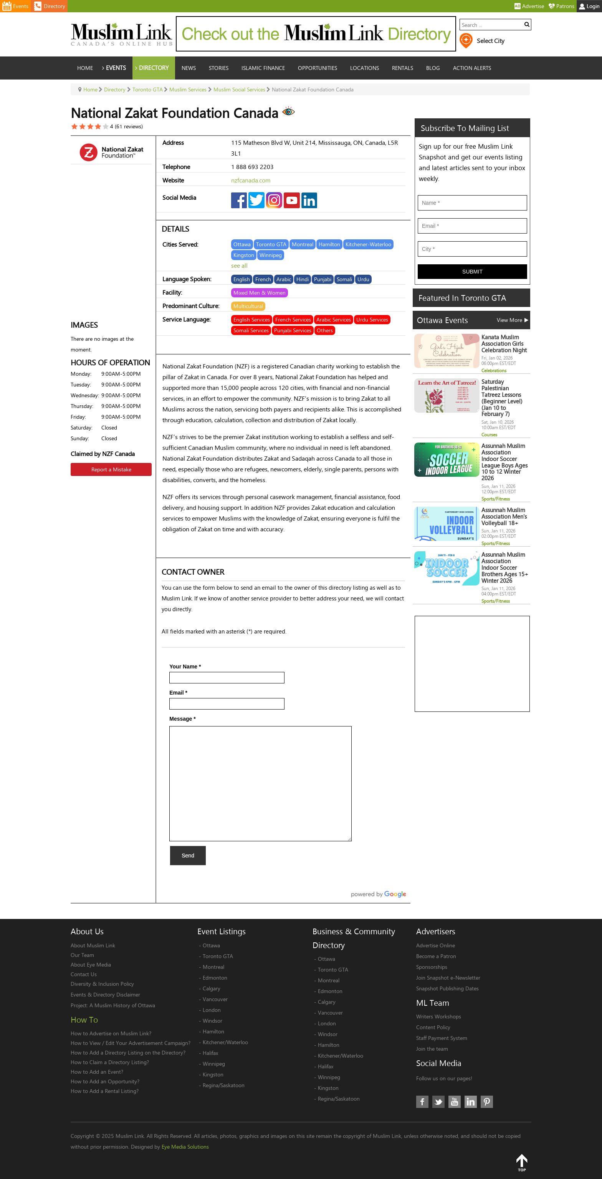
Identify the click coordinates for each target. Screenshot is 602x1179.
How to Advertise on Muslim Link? (111, 1033)
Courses (489, 434)
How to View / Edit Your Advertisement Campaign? (130, 1043)
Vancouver (215, 999)
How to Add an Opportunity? (105, 1081)
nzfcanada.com (251, 180)
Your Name (185, 666)
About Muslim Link (93, 945)
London (212, 1010)
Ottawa (211, 945)
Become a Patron (436, 956)
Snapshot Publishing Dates (447, 988)
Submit (472, 272)
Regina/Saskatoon (224, 1085)
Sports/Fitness (495, 499)
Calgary (211, 988)
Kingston (213, 1074)
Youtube (454, 1102)
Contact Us (84, 974)
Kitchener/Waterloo (225, 1042)
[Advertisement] (472, 664)
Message (182, 719)
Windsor (212, 1020)
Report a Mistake (111, 469)
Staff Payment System (441, 1038)
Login (589, 6)
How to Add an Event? (97, 1072)
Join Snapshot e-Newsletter (448, 977)
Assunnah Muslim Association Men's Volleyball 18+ (504, 516)
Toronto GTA (218, 956)
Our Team (82, 955)
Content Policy (433, 1027)
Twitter (438, 1102)
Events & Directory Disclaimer (105, 994)
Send (188, 855)
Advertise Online (435, 945)
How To (84, 1019)
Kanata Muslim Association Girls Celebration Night (504, 343)
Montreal (213, 967)
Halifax (210, 1053)
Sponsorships (431, 967)
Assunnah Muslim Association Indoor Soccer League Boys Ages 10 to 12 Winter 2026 (504, 462)
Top (521, 1162)
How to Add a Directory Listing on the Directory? (128, 1052)
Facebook (422, 1102)
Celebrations (493, 370)
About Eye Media (91, 964)
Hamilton (213, 1031)
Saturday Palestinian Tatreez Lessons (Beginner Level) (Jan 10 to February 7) (502, 398)
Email (178, 693)
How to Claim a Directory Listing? (110, 1062)
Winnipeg (214, 1064)
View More (512, 320)
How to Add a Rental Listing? (105, 1091)
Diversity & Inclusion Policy (102, 984)
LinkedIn (471, 1102)
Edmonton (215, 977)
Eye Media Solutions (185, 1147)
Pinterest (487, 1102)
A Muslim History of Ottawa (122, 1005)
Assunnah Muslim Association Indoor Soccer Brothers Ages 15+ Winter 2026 (504, 567)
